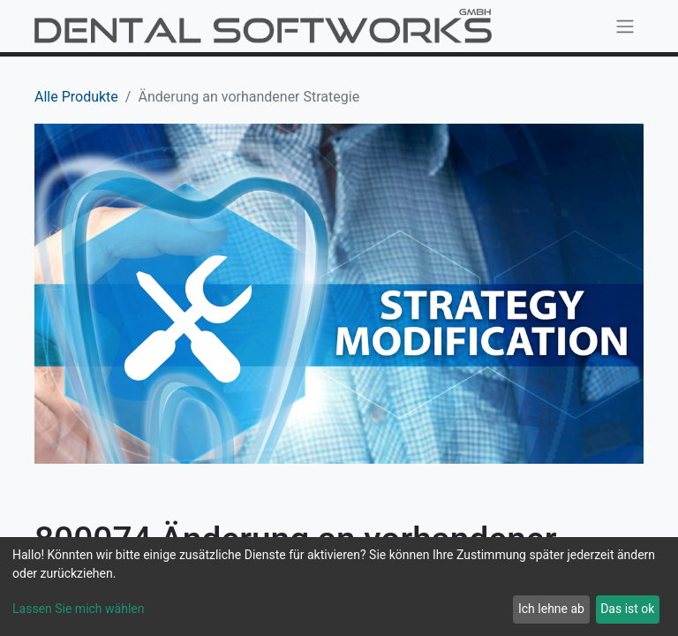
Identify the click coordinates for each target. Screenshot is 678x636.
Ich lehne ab (551, 609)
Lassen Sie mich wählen (78, 609)
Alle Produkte (76, 96)
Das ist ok (627, 609)
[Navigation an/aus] (625, 26)
